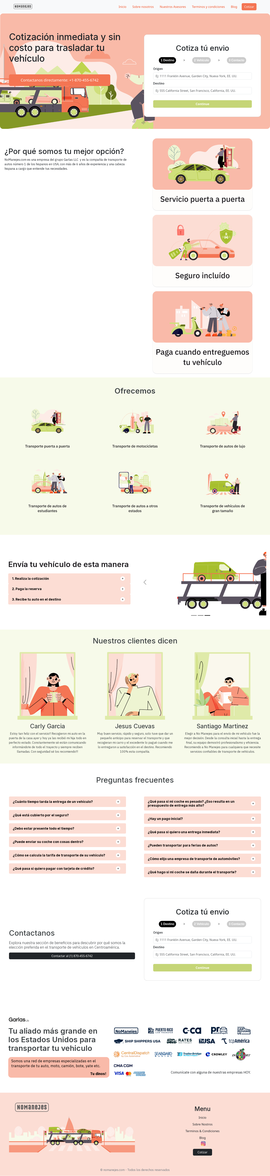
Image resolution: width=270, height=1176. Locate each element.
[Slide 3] (207, 615)
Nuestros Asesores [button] (173, 7)
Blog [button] (234, 7)
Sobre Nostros (203, 1124)
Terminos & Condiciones (202, 1131)
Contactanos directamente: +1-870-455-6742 (59, 80)
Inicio (202, 1117)
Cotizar (249, 7)
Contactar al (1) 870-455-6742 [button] (72, 956)
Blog (202, 1138)
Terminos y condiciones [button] (208, 7)
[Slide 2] (200, 615)
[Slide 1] (194, 615)
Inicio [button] (122, 7)
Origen (158, 69)
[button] (23, 6)
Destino (158, 83)
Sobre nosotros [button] (143, 7)
